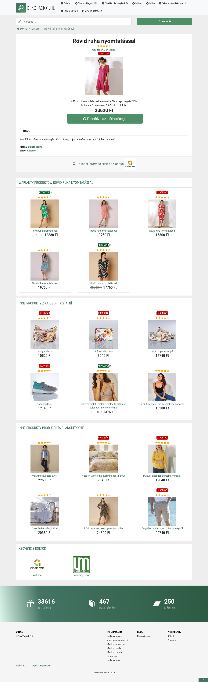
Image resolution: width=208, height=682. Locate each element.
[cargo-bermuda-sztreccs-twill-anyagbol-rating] (162, 495)
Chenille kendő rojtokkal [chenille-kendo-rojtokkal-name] (45, 528)
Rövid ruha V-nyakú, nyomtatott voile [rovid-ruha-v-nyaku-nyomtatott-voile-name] (103, 528)
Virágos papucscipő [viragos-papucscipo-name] (162, 351)
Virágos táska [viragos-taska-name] (44, 351)
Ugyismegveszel (40, 665)
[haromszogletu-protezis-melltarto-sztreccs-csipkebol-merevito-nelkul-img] (103, 387)
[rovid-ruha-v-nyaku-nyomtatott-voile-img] (103, 511)
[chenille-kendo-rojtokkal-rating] (45, 495)
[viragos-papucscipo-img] (162, 334)
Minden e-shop (114, 652)
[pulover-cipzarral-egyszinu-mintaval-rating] (162, 443)
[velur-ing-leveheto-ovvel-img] (45, 459)
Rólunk (170, 636)
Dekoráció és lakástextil (172, 3)
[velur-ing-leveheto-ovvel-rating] (45, 443)
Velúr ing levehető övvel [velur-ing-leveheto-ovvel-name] (44, 475)
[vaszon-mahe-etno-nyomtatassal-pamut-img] (103, 459)
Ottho (150, 3)
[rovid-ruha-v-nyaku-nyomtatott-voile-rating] (103, 495)
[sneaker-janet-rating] (45, 371)
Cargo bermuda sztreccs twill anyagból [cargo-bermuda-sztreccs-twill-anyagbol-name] (162, 528)
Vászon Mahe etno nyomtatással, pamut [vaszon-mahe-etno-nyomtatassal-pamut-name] (103, 475)
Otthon (137, 3)
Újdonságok (113, 656)
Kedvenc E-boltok (32, 548)
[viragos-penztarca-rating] (103, 318)
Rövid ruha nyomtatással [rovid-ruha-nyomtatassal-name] (45, 230)
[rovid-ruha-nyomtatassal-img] (45, 213)
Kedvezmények (114, 660)
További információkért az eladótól (104, 164)
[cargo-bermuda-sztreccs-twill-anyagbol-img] (162, 511)
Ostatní (65, 3)
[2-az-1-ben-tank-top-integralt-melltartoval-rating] (162, 371)
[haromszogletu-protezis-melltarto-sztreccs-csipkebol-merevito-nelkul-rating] (103, 371)
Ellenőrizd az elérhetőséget (105, 118)
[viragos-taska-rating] (45, 318)
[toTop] (203, 680)
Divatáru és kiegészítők (115, 3)
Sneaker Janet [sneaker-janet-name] (44, 404)
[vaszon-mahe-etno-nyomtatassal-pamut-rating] (103, 443)
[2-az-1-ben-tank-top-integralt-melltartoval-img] (162, 387)
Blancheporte (35, 146)
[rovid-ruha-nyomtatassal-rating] (45, 197)
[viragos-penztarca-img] (103, 334)
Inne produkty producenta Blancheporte (51, 428)
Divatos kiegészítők (86, 3)
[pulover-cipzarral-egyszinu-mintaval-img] (162, 459)
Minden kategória (91, 11)
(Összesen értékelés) (104, 49)
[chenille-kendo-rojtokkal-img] (45, 511)
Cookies (171, 640)
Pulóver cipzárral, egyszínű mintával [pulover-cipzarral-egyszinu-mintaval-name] (162, 475)
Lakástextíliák (69, 11)
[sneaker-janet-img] (45, 387)
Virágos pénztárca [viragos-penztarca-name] (103, 351)
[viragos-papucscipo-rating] (162, 318)
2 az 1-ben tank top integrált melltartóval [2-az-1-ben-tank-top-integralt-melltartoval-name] (162, 404)
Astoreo (31, 150)
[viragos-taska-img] (45, 334)
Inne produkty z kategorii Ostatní (45, 303)
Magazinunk (143, 636)
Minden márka (114, 648)
